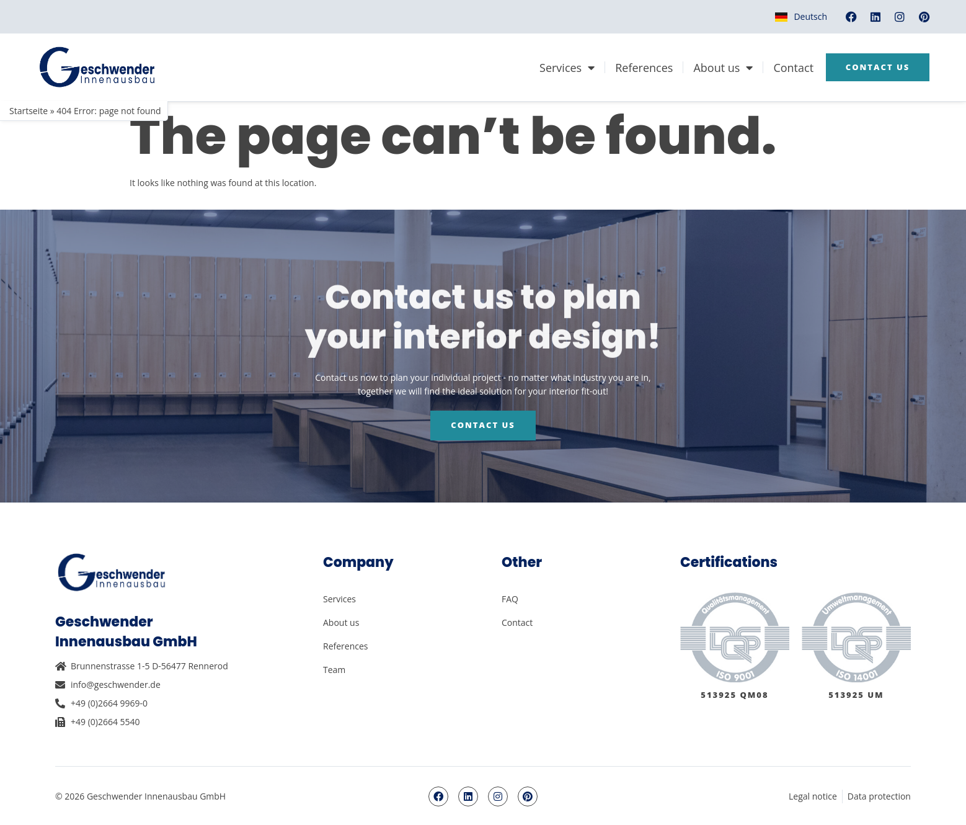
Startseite (28, 111)
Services (566, 67)
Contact (793, 67)
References (644, 67)
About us (723, 67)
